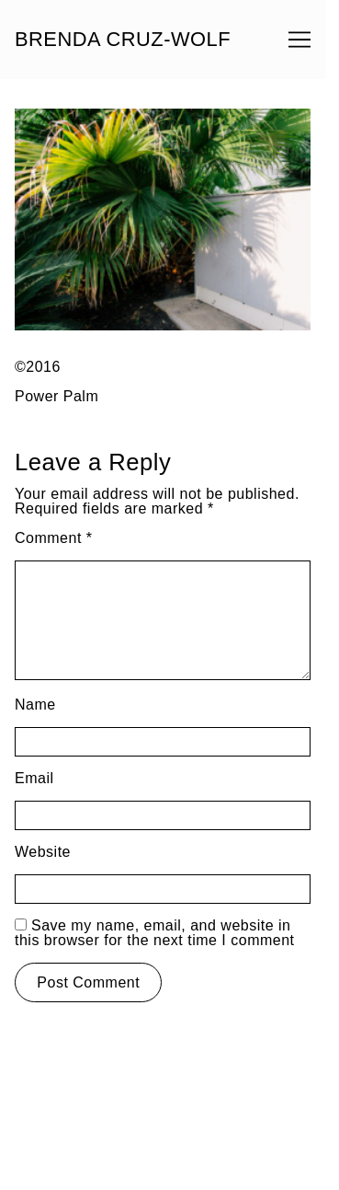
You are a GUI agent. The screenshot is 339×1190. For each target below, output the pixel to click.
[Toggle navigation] (299, 40)
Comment (54, 538)
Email (34, 778)
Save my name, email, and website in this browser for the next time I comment (155, 933)
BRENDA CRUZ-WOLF (123, 39)
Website (43, 852)
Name (35, 704)
